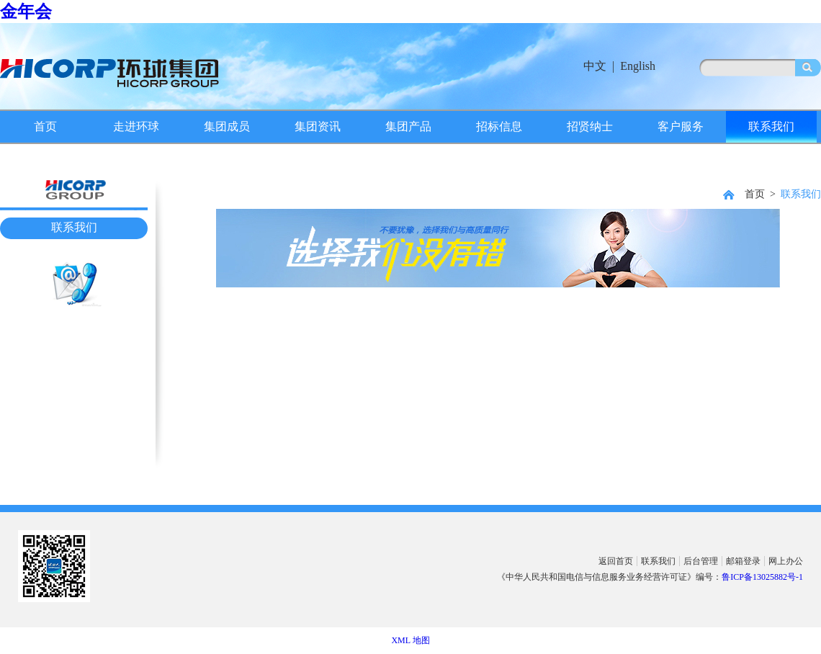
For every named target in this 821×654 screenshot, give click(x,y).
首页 (45, 126)
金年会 (26, 11)
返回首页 (615, 561)
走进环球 (136, 126)
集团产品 (408, 126)
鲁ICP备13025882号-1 (762, 577)
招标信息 (499, 126)
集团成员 (227, 126)
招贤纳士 (590, 126)
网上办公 (785, 561)
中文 (594, 66)
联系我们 (771, 126)
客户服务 (681, 126)
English (637, 66)
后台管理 (700, 561)
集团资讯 (318, 126)
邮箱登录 (743, 561)
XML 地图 (410, 640)
